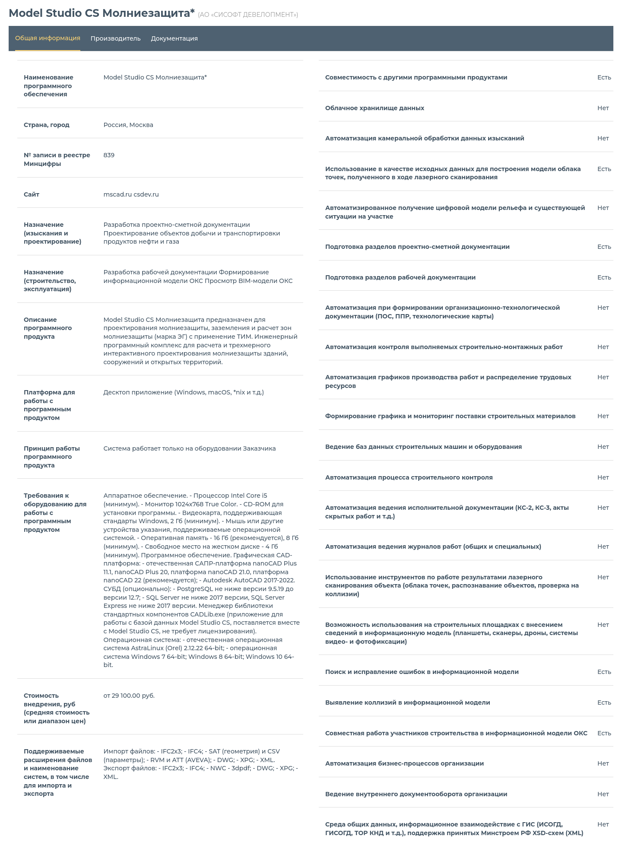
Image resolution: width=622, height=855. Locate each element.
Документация (174, 38)
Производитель (115, 38)
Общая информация (47, 38)
